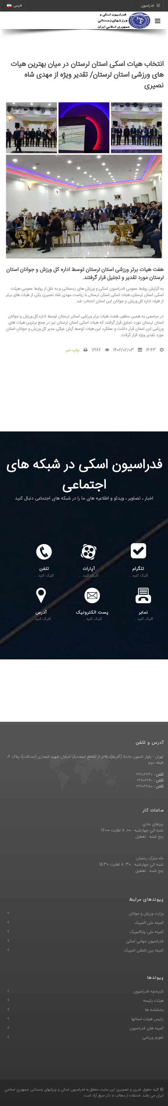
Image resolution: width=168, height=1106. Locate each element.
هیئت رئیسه (153, 1000)
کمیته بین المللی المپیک (144, 950)
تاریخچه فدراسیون (148, 991)
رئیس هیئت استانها (147, 1019)
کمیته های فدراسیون (147, 1028)
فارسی (14, 6)
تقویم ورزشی (153, 1037)
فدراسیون (150, 6)
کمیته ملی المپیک (149, 923)
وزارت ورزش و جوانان (146, 913)
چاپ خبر (72, 350)
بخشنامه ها (154, 1010)
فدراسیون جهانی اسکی (145, 941)
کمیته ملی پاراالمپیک (147, 932)
